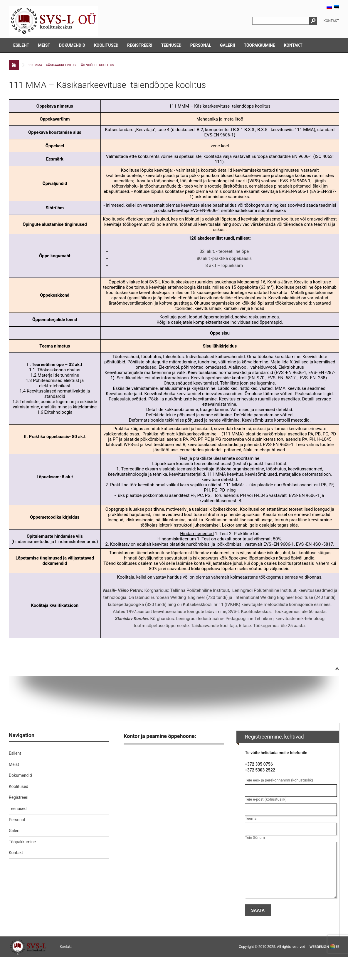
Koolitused (106, 45)
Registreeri (139, 45)
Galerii (227, 45)
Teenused (171, 45)
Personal (200, 45)
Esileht (21, 45)
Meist (44, 45)
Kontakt (331, 21)
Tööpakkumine (259, 45)
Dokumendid (72, 45)
